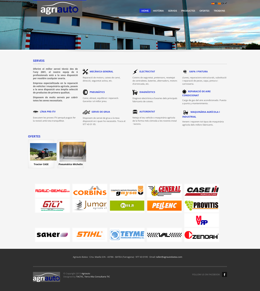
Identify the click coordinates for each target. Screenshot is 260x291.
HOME (145, 10)
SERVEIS (172, 11)
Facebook (224, 274)
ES (214, 3)
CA (222, 3)
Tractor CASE (41, 164)
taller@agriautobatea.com (169, 256)
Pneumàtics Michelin (71, 164)
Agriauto (85, 273)
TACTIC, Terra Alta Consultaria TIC (93, 276)
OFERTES (204, 11)
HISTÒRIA (158, 11)
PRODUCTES (188, 11)
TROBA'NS (219, 11)
